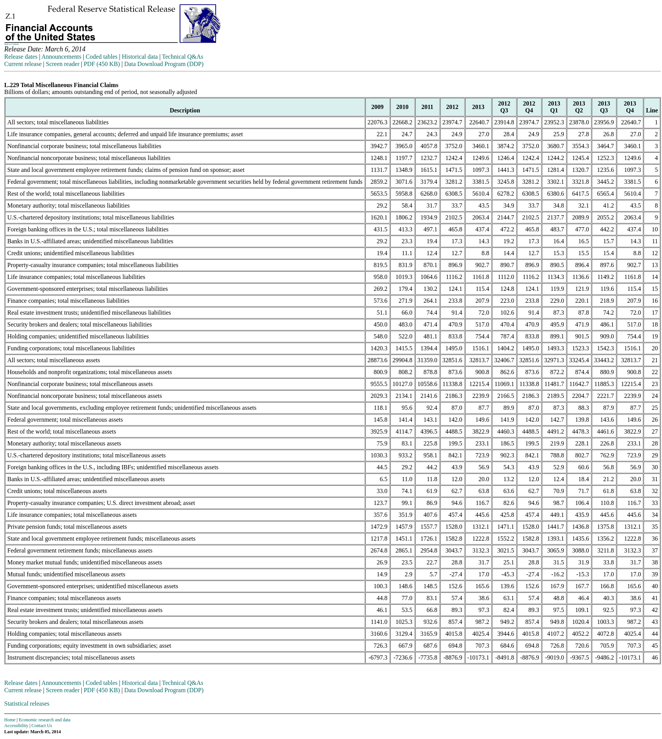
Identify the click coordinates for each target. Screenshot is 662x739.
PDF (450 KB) (102, 64)
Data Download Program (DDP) (164, 64)
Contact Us (41, 725)
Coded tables (101, 56)
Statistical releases (27, 703)
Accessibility (16, 725)
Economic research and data (45, 720)
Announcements (61, 56)
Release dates (21, 56)
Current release (22, 64)
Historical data (140, 56)
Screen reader (62, 64)
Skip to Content (11, 44)
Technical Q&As (182, 56)
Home (9, 720)
